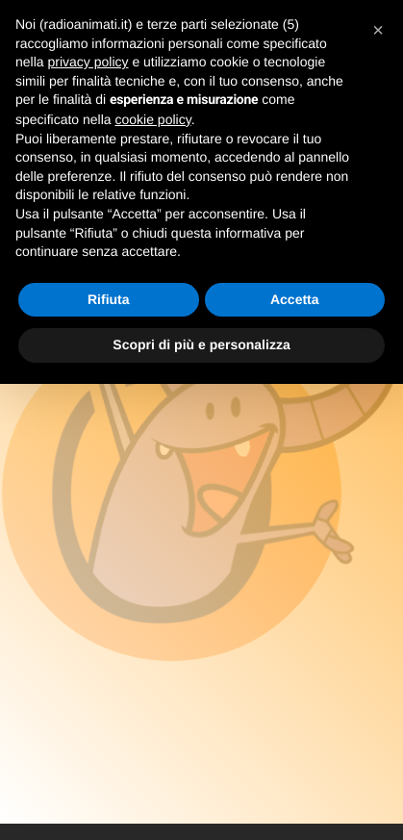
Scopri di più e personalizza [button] (201, 344)
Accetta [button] (294, 299)
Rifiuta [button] (109, 299)
